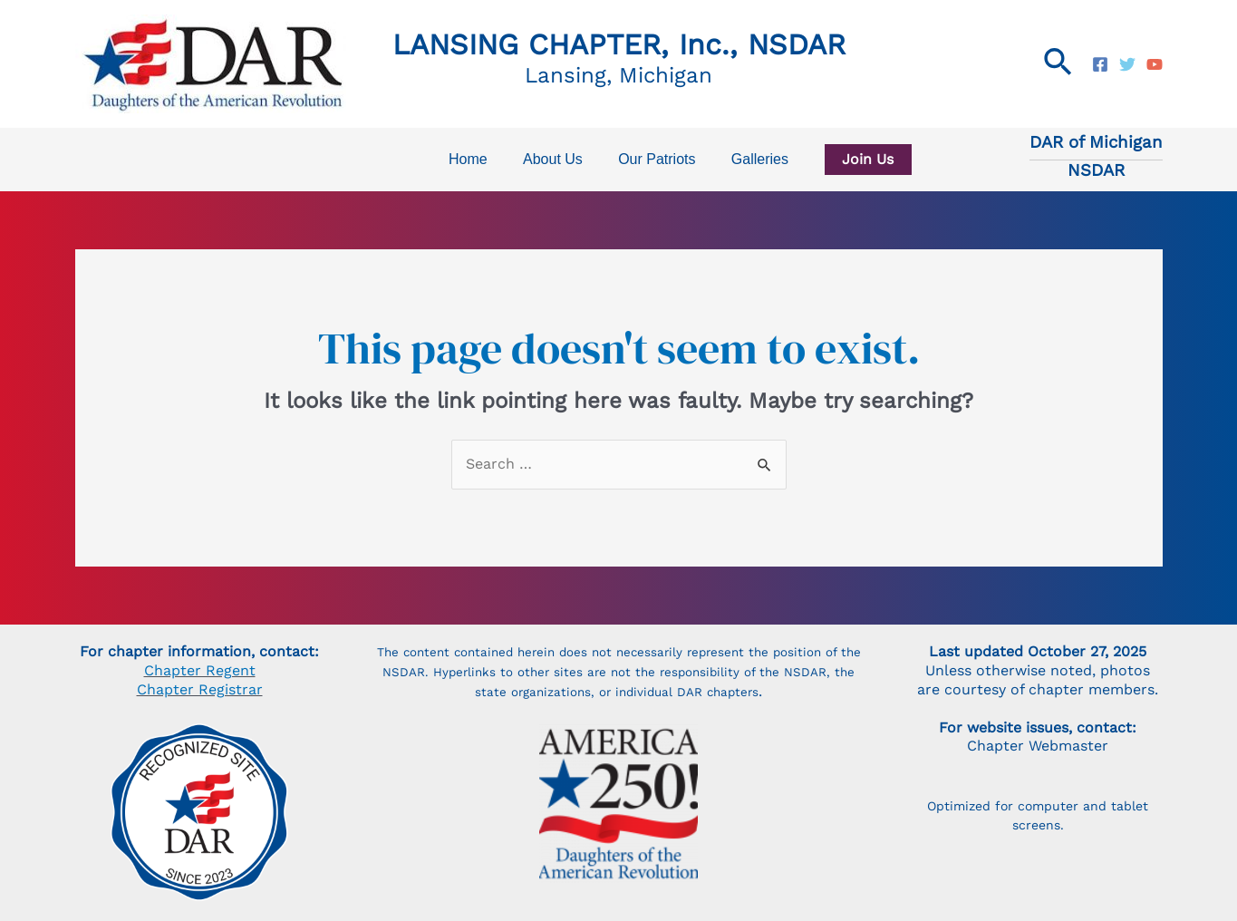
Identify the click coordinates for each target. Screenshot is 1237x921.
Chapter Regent (200, 670)
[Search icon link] (1059, 64)
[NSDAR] (1154, 64)
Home (478, 159)
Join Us (851, 159)
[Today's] (1127, 64)
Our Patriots (653, 159)
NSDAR (1096, 170)
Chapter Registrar (200, 689)
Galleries (749, 159)
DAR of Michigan (1096, 142)
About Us (556, 159)
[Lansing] (1100, 64)
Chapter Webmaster (1037, 745)
